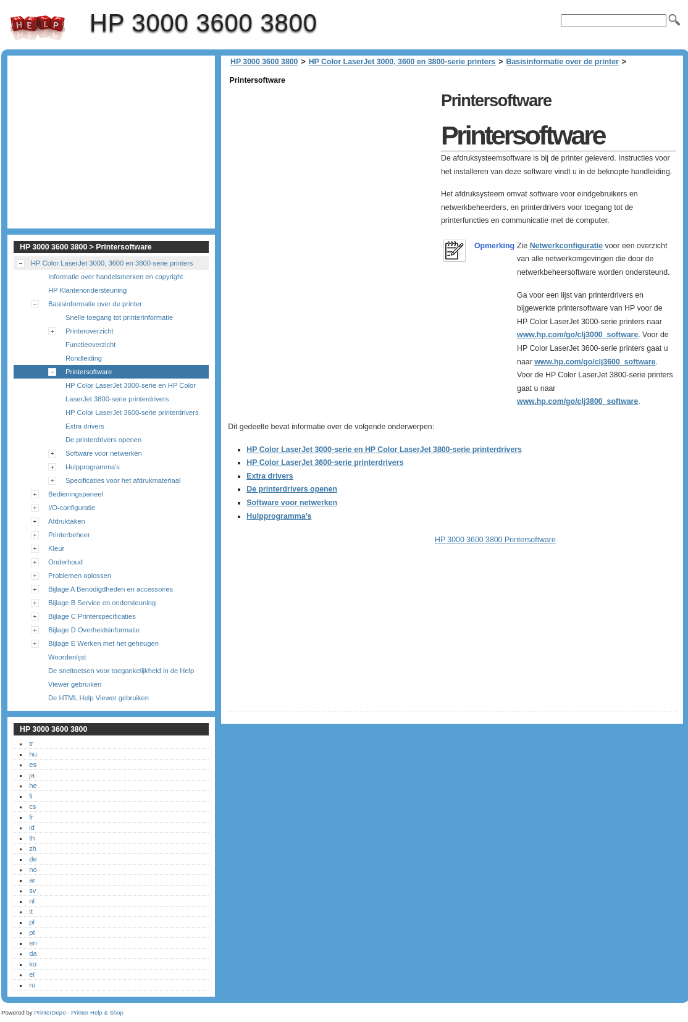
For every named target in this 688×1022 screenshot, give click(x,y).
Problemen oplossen (79, 575)
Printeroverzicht (89, 331)
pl (32, 922)
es (32, 764)
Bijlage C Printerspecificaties (92, 616)
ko (32, 964)
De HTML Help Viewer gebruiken (98, 698)
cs (32, 806)
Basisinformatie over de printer (562, 61)
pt (32, 932)
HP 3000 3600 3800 (37, 27)
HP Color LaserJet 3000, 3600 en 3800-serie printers (402, 61)
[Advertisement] (331, 174)
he (32, 785)
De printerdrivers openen (291, 489)
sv (32, 890)
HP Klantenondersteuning (87, 290)
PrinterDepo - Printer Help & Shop (79, 1012)
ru (32, 985)
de (32, 859)
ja (32, 775)
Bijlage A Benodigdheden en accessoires (110, 589)
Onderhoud (65, 562)
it (31, 911)
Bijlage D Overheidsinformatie (94, 630)
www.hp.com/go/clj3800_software (577, 401)
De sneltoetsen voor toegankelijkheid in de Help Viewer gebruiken (121, 677)
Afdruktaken (66, 521)
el (32, 974)
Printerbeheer (69, 534)
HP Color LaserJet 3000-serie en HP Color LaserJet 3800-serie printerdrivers (384, 449)
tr (31, 743)
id (32, 827)
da (32, 953)
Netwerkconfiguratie (566, 245)
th (32, 838)
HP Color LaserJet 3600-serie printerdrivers (324, 462)
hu (32, 754)
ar (32, 880)
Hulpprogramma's (92, 467)
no (32, 869)
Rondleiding (83, 358)
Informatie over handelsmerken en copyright (115, 276)
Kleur (56, 548)
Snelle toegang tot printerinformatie (119, 317)
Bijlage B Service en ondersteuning (102, 602)
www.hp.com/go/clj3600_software (594, 362)
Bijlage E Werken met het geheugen (103, 643)
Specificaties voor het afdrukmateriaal (123, 480)
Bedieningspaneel (75, 494)
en (32, 943)
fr (31, 817)
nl (32, 901)
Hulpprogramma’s (278, 516)
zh (32, 848)
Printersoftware (88, 371)
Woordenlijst (67, 657)
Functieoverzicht (90, 344)
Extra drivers (269, 476)
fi (31, 796)
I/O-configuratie (71, 507)
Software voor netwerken (291, 502)
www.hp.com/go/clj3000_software (577, 334)
